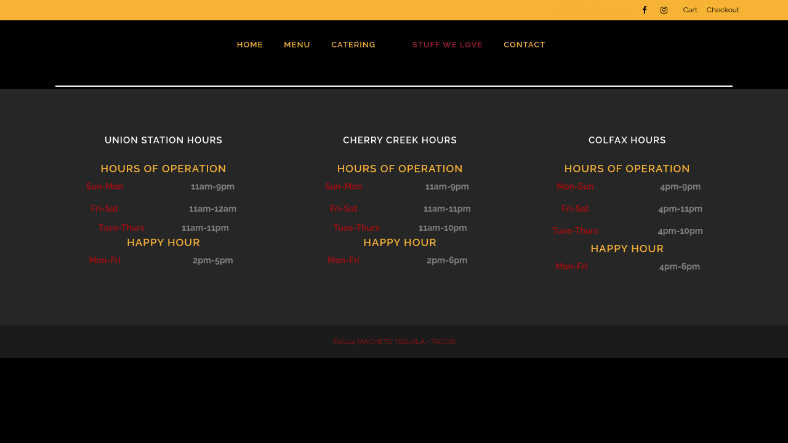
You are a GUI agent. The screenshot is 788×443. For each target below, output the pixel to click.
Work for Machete (591, 9)
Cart (690, 10)
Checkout (723, 10)
